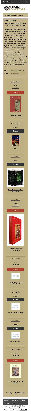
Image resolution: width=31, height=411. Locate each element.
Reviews (23, 400)
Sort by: (6, 73)
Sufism (11, 15)
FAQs (13, 403)
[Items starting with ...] (17, 70)
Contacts (6, 403)
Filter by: (5, 70)
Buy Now (15, 131)
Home (6, 15)
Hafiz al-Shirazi (15, 82)
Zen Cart (19, 408)
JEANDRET (23, 410)
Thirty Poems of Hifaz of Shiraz (15, 382)
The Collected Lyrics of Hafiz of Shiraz (15, 249)
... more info (15, 88)
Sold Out (15, 92)
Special (6, 400)
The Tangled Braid (15, 341)
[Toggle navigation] (26, 2)
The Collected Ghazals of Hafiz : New (15, 190)
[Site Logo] (15, 8)
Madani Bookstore (20, 406)
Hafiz (15, 148)
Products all (14, 400)
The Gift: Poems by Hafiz (15, 312)
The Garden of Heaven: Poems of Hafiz (15, 282)
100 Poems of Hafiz (15, 115)
